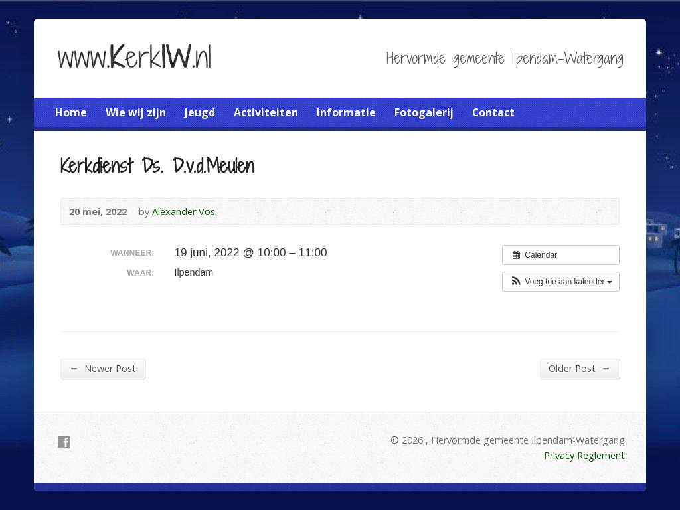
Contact (493, 112)
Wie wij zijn (136, 112)
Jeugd (200, 112)
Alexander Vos (183, 211)
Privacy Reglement (584, 455)
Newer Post (102, 368)
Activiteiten (266, 112)
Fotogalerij (424, 112)
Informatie (346, 112)
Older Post (579, 368)
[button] (561, 281)
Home (71, 112)
